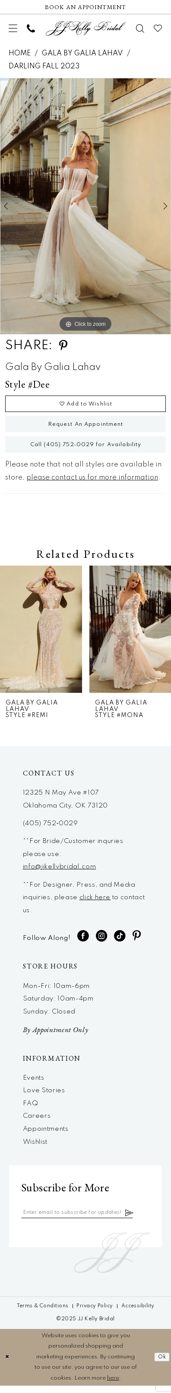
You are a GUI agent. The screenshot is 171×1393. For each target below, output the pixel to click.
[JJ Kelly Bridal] (86, 28)
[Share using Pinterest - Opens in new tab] (63, 345)
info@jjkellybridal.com (59, 873)
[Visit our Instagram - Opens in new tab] (102, 942)
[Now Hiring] (85, 7)
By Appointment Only (55, 1036)
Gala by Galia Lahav (82, 53)
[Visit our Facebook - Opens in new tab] (83, 942)
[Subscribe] (142, 1220)
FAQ (30, 1110)
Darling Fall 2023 (44, 66)
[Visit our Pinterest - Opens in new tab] (137, 942)
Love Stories (44, 1097)
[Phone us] (31, 28)
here (113, 1385)
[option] (85, 206)
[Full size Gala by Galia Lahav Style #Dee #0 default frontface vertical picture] (85, 206)
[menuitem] (13, 28)
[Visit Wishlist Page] (158, 28)
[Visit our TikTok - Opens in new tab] (120, 942)
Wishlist (35, 1148)
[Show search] (140, 28)
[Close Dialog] (8, 1365)
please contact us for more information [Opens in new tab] (92, 484)
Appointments (46, 1135)
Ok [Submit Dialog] (161, 1364)
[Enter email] (83, 1220)
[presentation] (41, 635)
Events (33, 1084)
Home (20, 53)
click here (95, 904)
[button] (13, 28)
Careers (37, 1122)
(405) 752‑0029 (50, 830)
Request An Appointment (85, 428)
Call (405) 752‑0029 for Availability (85, 450)
